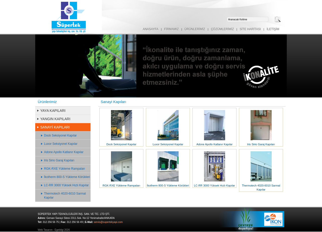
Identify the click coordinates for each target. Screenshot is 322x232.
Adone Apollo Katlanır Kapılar (64, 152)
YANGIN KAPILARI (55, 119)
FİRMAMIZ (171, 29)
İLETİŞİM (273, 29)
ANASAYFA (150, 29)
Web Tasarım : (46, 229)
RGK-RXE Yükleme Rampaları (64, 168)
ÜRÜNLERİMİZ (195, 29)
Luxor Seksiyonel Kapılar (60, 144)
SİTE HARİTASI (250, 29)
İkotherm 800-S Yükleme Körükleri (67, 177)
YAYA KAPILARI (52, 111)
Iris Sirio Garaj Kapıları (59, 160)
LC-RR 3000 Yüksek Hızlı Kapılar (66, 185)
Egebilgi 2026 (62, 229)
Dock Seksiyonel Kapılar (60, 135)
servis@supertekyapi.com (108, 222)
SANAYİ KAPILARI (55, 127)
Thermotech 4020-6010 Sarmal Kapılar (65, 195)
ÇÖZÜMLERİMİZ (222, 29)
